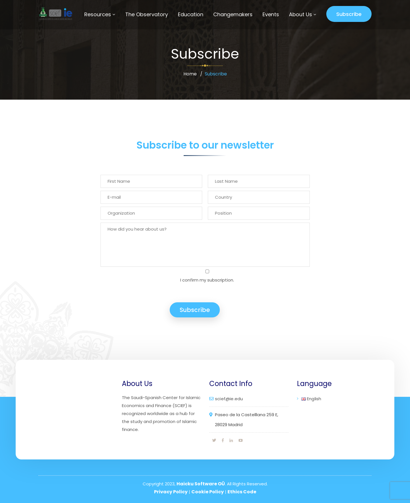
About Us (300, 14)
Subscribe (349, 14)
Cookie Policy (207, 491)
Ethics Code (241, 491)
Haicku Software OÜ (201, 484)
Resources (97, 14)
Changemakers (233, 14)
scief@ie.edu (229, 399)
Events (271, 14)
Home (190, 74)
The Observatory (146, 14)
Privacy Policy (171, 491)
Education (190, 14)
